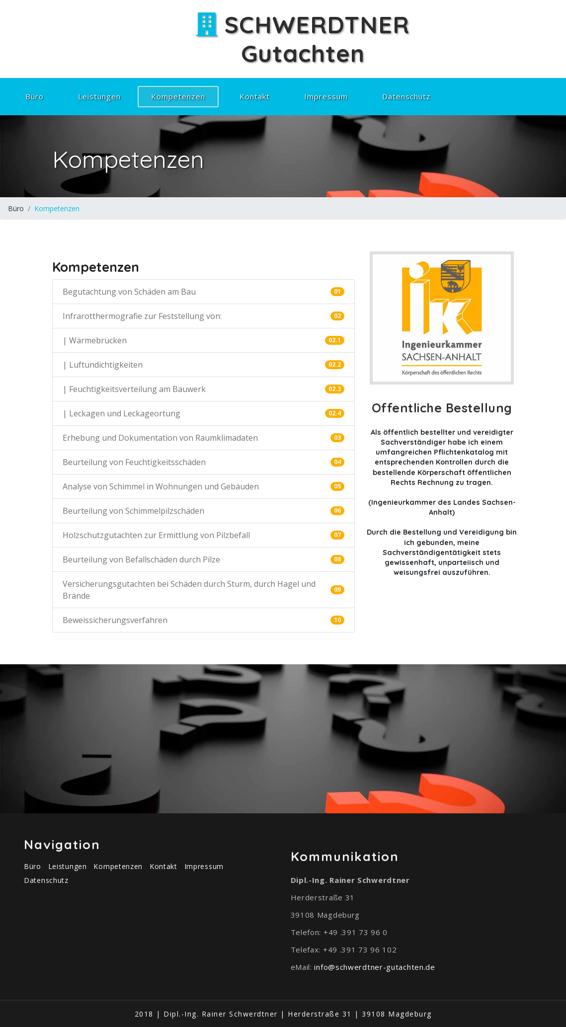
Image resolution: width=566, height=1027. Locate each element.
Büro (34, 96)
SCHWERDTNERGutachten (302, 38)
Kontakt (255, 96)
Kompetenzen (185, 95)
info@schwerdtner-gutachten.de (374, 967)
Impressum (326, 96)
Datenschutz (406, 96)
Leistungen (99, 96)
